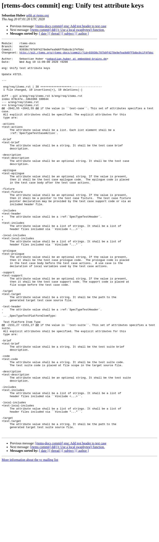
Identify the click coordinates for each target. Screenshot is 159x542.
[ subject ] (69, 33)
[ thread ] (55, 33)
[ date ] (43, 33)
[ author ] (82, 33)
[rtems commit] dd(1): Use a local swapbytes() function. (67, 30)
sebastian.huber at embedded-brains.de (77, 62)
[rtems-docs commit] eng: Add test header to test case (70, 26)
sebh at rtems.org (37, 15)
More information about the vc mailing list (30, 538)
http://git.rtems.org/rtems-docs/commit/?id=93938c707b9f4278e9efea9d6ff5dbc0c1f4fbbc (86, 55)
